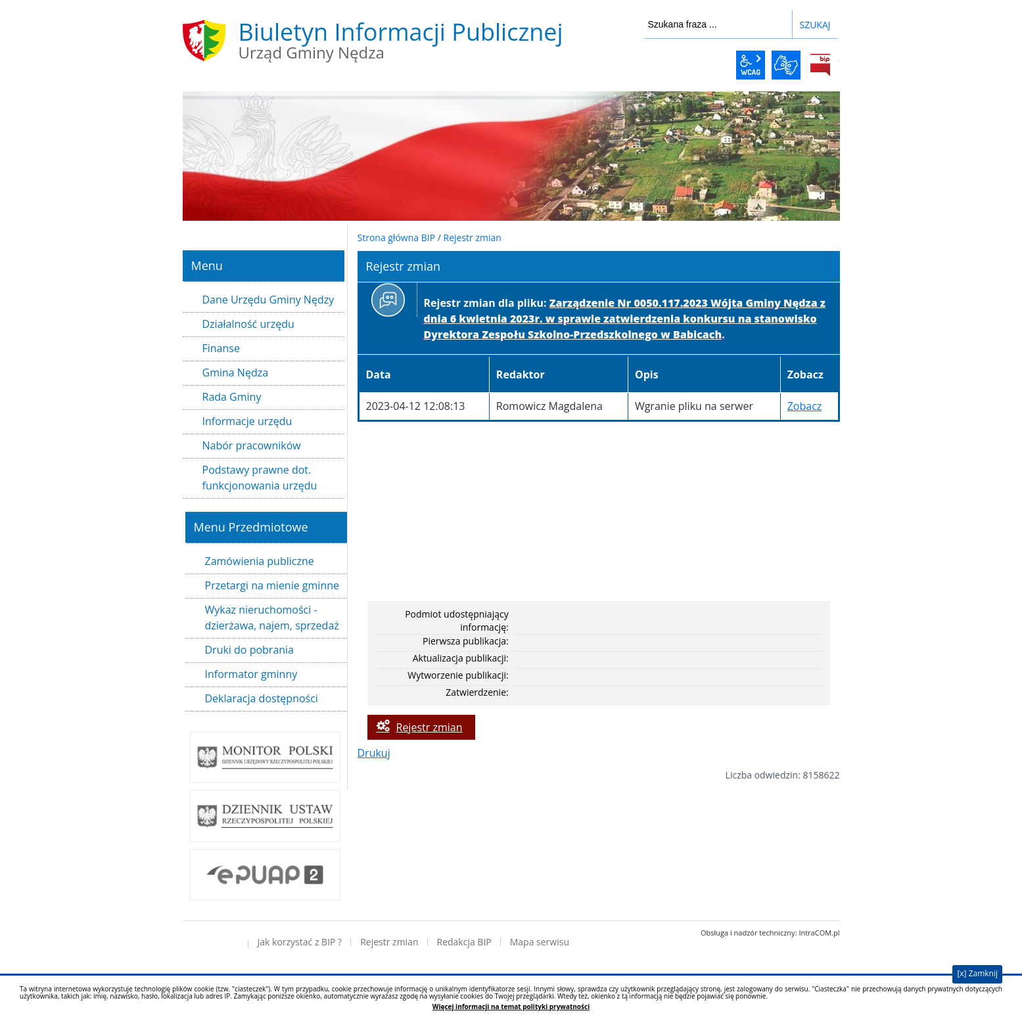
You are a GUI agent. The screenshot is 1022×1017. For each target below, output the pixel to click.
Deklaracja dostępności (261, 698)
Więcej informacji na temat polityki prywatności (511, 1006)
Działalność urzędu (248, 324)
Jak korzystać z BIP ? (300, 942)
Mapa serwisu (539, 942)
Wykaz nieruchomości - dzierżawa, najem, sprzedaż (272, 617)
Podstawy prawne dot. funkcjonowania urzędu (259, 478)
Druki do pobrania (249, 650)
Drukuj (374, 753)
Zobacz (804, 406)
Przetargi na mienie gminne (272, 585)
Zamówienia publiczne (259, 561)
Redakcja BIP (464, 942)
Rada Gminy (232, 397)
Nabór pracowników (251, 445)
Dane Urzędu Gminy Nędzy (268, 299)
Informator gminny (251, 674)
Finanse (221, 348)
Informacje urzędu (247, 421)
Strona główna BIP (397, 237)
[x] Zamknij (977, 973)
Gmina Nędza (235, 372)
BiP (820, 65)
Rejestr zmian (472, 237)
